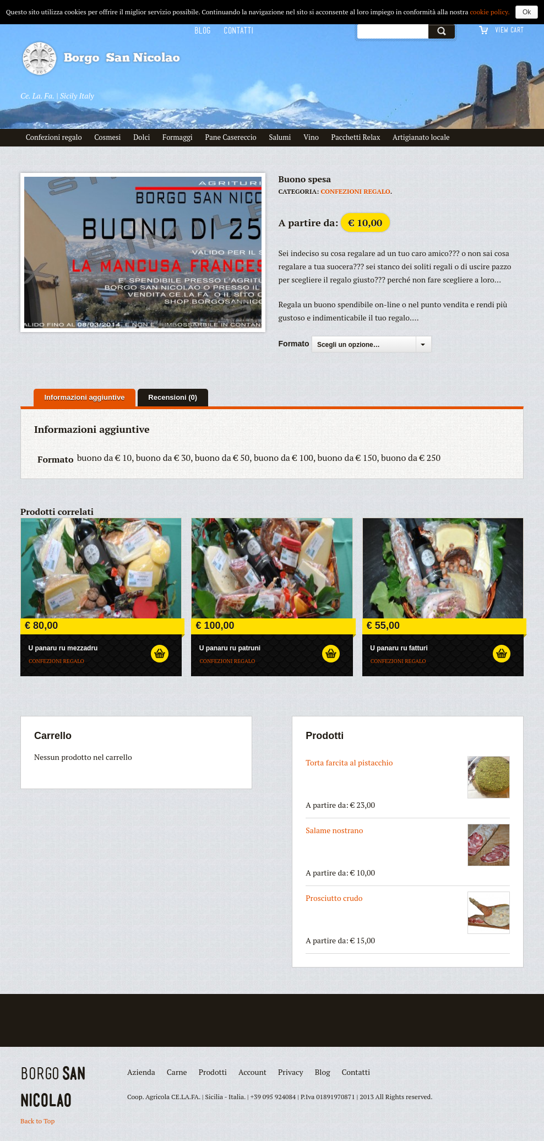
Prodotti (213, 1072)
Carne (177, 1072)
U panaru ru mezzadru (62, 648)
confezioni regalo (355, 191)
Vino (311, 137)
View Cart (509, 29)
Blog (202, 30)
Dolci (141, 137)
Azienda (141, 1072)
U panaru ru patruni (229, 648)
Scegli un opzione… (348, 345)
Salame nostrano (408, 845)
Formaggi (177, 137)
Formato (294, 343)
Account (252, 1072)
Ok (527, 12)
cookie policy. (490, 12)
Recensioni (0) (172, 397)
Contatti (239, 30)
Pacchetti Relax (355, 137)
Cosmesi (107, 137)
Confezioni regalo (54, 137)
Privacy (290, 1072)
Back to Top (37, 1121)
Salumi (280, 137)
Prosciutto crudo (408, 913)
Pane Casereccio (230, 137)
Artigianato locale (421, 137)
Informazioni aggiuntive (85, 397)
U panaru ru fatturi (399, 648)
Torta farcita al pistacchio (408, 777)
